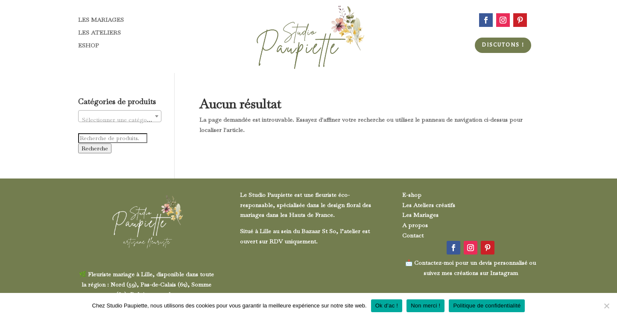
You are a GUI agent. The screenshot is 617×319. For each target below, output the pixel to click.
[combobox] (119, 116)
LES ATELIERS (99, 32)
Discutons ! (503, 45)
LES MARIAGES (101, 20)
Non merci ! (425, 305)
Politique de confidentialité (487, 305)
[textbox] (120, 120)
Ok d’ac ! (386, 305)
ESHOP (88, 45)
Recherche (95, 148)
